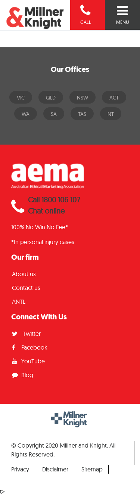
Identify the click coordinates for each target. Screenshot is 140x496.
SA (54, 114)
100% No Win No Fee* (39, 227)
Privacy (20, 469)
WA (25, 114)
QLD (51, 97)
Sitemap (92, 469)
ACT (114, 97)
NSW (82, 97)
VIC (21, 97)
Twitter (26, 333)
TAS (82, 114)
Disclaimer (55, 469)
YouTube (28, 361)
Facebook (29, 347)
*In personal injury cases (42, 242)
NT (111, 114)
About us (24, 274)
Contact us (26, 287)
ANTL (18, 301)
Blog (22, 375)
